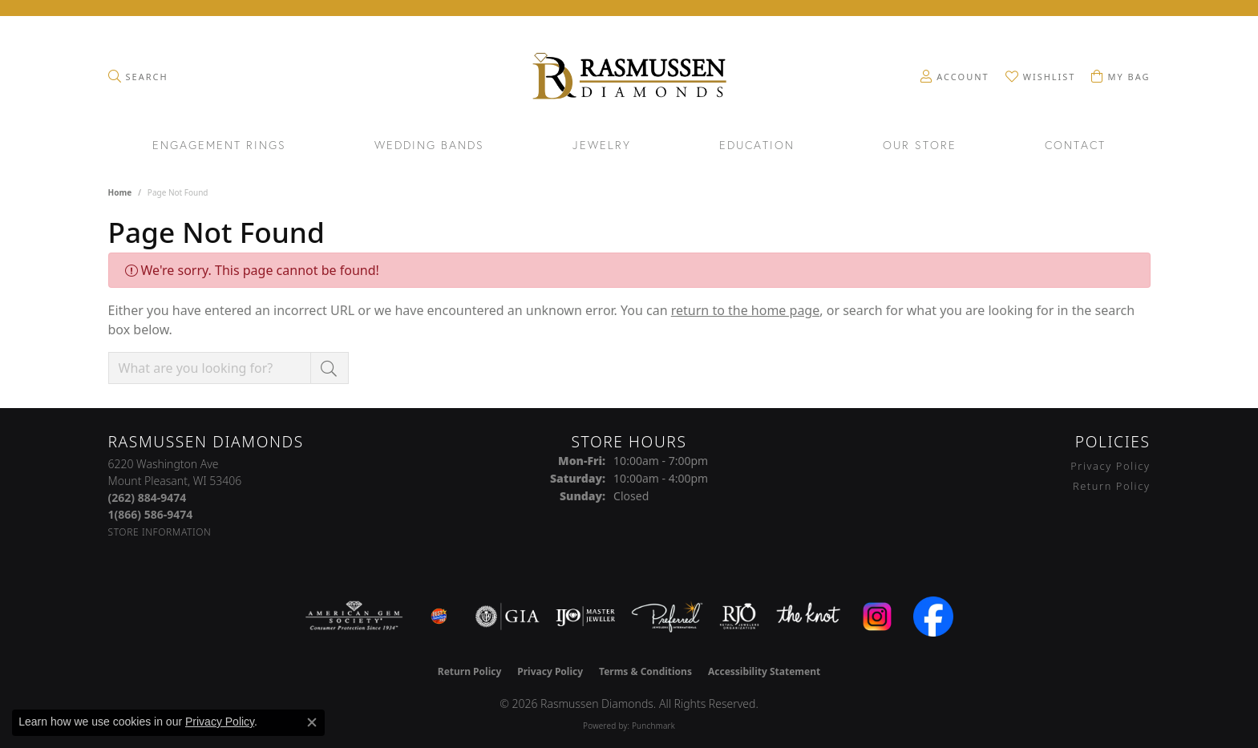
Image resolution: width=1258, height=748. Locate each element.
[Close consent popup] (312, 722)
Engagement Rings (219, 145)
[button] (138, 76)
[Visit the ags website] (354, 616)
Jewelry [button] (601, 145)
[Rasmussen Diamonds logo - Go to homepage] (629, 77)
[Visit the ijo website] (586, 616)
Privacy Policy (1110, 466)
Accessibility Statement (764, 671)
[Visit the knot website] (808, 616)
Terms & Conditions (645, 671)
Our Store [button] (920, 145)
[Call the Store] (147, 497)
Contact (1075, 145)
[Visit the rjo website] (739, 616)
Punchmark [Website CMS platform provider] (653, 725)
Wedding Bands (429, 145)
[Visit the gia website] (507, 616)
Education (757, 145)
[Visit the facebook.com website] (933, 616)
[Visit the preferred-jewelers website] (667, 616)
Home (120, 192)
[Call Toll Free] (150, 514)
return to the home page (745, 310)
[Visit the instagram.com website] (877, 616)
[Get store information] (160, 532)
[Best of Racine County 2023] (439, 616)
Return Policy (1112, 486)
